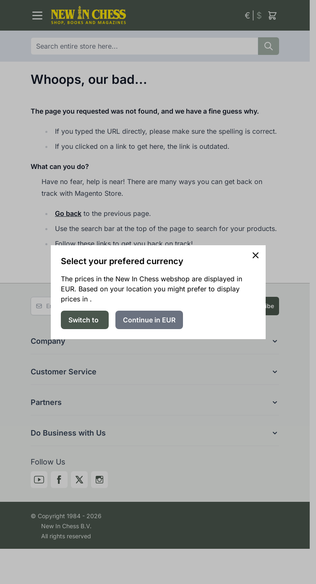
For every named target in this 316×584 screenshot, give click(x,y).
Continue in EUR (149, 320)
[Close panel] (255, 255)
